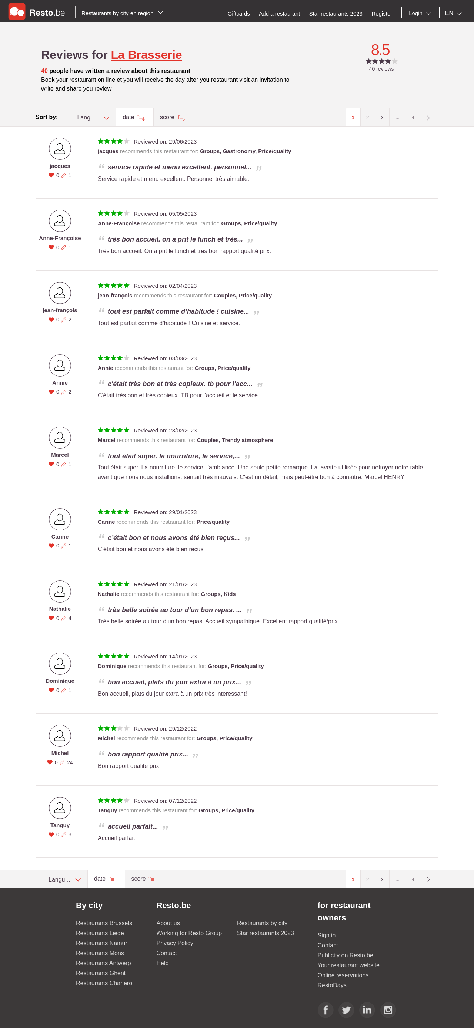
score (168, 117)
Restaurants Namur (101, 943)
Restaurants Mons (100, 953)
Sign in (327, 935)
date (129, 117)
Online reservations (343, 975)
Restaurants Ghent (101, 973)
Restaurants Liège (100, 933)
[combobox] (421, 13)
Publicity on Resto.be (345, 955)
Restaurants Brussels (104, 923)
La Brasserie (146, 54)
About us (168, 923)
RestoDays (332, 985)
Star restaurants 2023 (265, 933)
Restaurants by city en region (122, 13)
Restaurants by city (262, 923)
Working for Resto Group (189, 933)
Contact (167, 953)
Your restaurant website (349, 965)
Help (163, 963)
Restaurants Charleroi (105, 983)
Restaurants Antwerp (103, 963)
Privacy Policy (175, 943)
